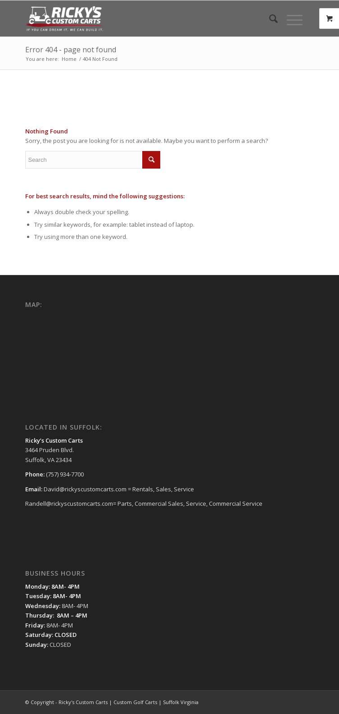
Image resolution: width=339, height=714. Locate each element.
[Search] (269, 18)
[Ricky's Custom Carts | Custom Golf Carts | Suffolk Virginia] (140, 18)
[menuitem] (269, 18)
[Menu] (290, 18)
